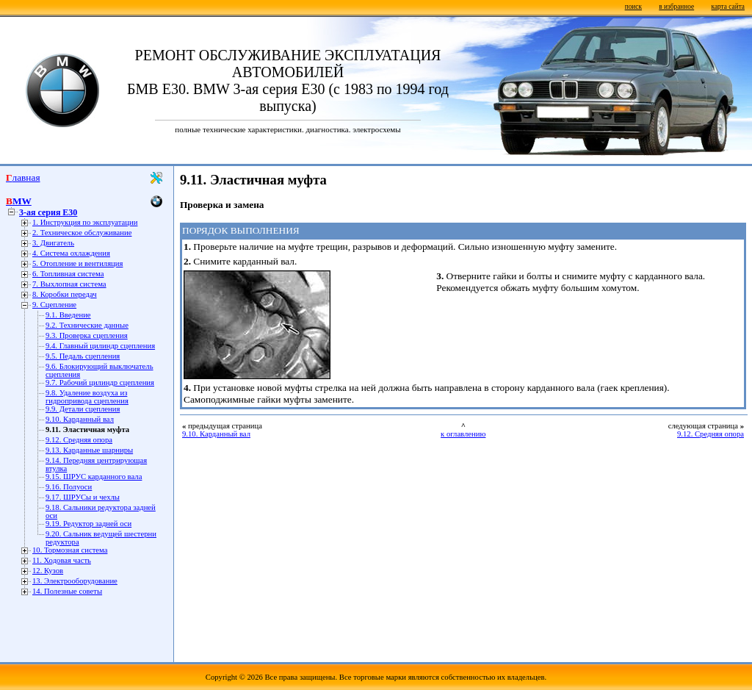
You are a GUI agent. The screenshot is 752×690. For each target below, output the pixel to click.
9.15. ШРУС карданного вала (94, 476)
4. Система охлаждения (71, 253)
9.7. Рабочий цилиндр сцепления (100, 382)
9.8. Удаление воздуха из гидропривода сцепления (87, 397)
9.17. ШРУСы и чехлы (83, 497)
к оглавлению (463, 434)
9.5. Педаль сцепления (83, 356)
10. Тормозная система (69, 550)
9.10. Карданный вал (80, 419)
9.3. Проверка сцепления (87, 335)
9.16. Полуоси (69, 487)
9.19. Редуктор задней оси (88, 524)
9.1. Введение (68, 315)
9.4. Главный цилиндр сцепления (100, 346)
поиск (633, 6)
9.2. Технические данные (87, 325)
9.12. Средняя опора (79, 440)
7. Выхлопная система (69, 284)
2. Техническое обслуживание (81, 233)
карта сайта (728, 6)
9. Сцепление (54, 305)
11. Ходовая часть (61, 560)
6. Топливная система (68, 274)
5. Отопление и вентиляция (77, 263)
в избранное (676, 6)
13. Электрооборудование (75, 581)
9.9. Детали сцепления (83, 409)
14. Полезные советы (67, 591)
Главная (23, 177)
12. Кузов (47, 571)
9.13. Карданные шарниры (89, 450)
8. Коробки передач (64, 294)
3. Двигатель (53, 243)
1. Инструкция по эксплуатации (84, 222)
